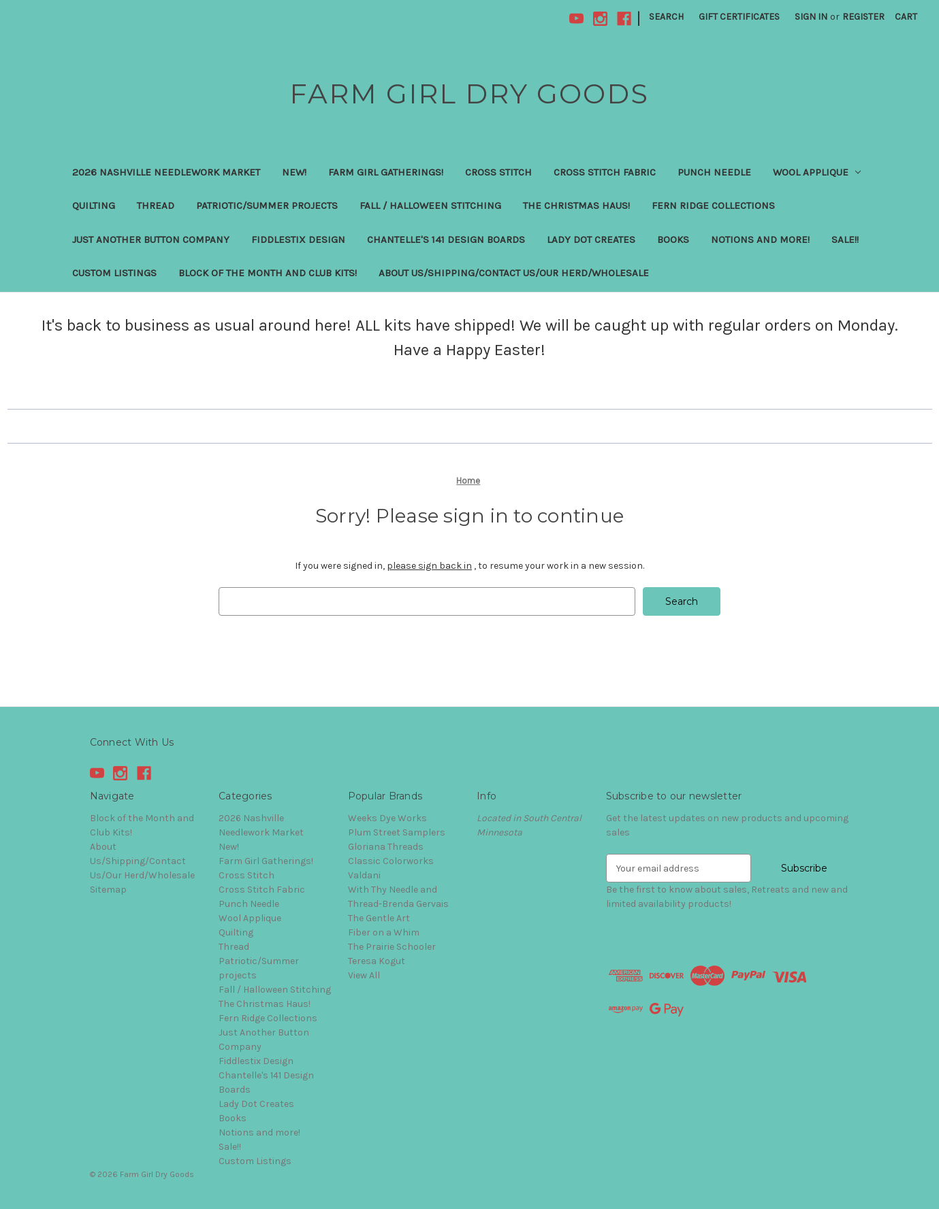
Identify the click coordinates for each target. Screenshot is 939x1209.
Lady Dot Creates (591, 239)
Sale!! (845, 239)
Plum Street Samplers (396, 832)
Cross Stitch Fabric (605, 172)
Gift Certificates (739, 16)
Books (673, 239)
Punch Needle (714, 172)
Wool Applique (817, 172)
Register (863, 16)
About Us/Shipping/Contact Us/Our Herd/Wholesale (514, 273)
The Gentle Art (379, 918)
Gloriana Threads (386, 846)
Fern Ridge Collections (713, 205)
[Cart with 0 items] (906, 16)
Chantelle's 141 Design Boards (446, 239)
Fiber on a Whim (383, 932)
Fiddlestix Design (298, 239)
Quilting (93, 205)
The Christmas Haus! (576, 205)
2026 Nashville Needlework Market (166, 172)
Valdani (364, 875)
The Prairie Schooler (392, 947)
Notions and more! (760, 239)
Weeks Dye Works (387, 818)
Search (666, 16)
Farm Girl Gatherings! (385, 172)
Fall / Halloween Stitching (430, 205)
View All (364, 975)
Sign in (811, 16)
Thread (155, 205)
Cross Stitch (498, 172)
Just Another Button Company (150, 239)
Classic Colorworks (391, 861)
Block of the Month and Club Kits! (267, 273)
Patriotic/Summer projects (267, 205)
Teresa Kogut (376, 961)
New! (294, 172)
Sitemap (108, 889)
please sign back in (429, 566)
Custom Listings (114, 273)
